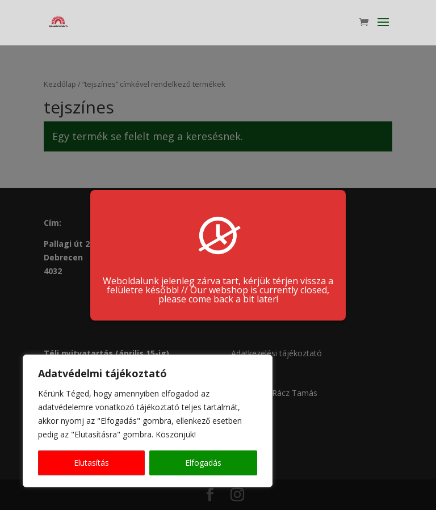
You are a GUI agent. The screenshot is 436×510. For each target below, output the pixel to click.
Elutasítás (91, 462)
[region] (147, 421)
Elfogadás (203, 462)
